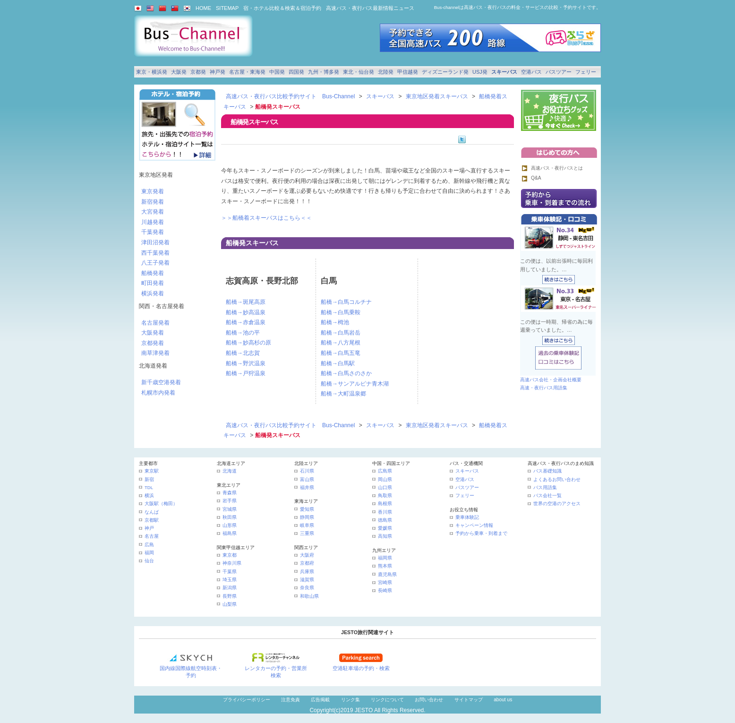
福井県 (307, 487)
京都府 (307, 563)
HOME (203, 8)
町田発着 (152, 283)
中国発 (277, 72)
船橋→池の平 (243, 332)
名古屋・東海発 (247, 72)
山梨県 (229, 604)
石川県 (307, 470)
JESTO (364, 710)
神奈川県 (231, 563)
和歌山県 (309, 596)
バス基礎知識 (547, 470)
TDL (149, 487)
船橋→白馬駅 (338, 363)
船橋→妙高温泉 (245, 312)
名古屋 (152, 536)
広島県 (385, 470)
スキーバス (504, 72)
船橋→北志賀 (243, 353)
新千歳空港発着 (161, 382)
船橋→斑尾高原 (245, 302)
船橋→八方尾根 (340, 342)
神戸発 (217, 72)
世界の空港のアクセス (557, 503)
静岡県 (307, 517)
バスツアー (559, 72)
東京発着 (152, 191)
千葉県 (229, 571)
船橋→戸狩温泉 (245, 373)
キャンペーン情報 (474, 525)
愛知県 (307, 509)
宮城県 (229, 509)
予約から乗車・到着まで (481, 533)
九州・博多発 (323, 72)
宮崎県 (385, 582)
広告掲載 (320, 699)
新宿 (149, 479)
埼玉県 (229, 579)
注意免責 (290, 699)
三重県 (307, 533)
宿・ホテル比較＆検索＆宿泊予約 (282, 8)
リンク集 (350, 699)
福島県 (229, 533)
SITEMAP (227, 8)
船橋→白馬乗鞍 (340, 312)
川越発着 (152, 222)
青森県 (229, 492)
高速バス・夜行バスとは (557, 168)
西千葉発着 (155, 253)
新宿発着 (152, 201)
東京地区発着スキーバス (437, 96)
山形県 (229, 525)
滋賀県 (307, 579)
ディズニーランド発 (445, 72)
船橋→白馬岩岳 (340, 332)
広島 (149, 544)
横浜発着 (152, 293)
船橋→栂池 (335, 322)
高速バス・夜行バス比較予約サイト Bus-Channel (290, 96)
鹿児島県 (387, 574)
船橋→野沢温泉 (245, 363)
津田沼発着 (155, 242)
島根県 (385, 503)
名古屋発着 (155, 322)
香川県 (385, 512)
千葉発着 (152, 232)
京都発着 (152, 343)
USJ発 (479, 72)
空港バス (531, 72)
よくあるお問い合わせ (557, 479)
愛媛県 (385, 528)
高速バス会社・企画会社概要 (550, 379)
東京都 (229, 555)
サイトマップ (468, 699)
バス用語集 (545, 487)
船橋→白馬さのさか (346, 373)
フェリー (585, 72)
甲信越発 (407, 72)
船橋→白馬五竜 (340, 353)
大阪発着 (152, 332)
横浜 (149, 495)
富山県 (307, 479)
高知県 (385, 536)
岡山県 (385, 479)
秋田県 (229, 517)
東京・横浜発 (151, 72)
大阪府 (307, 555)
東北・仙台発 (358, 72)
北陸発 (385, 72)
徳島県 (385, 520)
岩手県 (229, 500)
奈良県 (307, 587)
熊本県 (385, 565)
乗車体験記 (467, 517)
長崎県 (385, 590)
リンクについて (387, 699)
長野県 (229, 596)
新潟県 (229, 587)
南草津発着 (155, 353)
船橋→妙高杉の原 (248, 342)
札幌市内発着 (158, 392)
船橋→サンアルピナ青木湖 (355, 383)
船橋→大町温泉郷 (343, 393)
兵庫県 (307, 571)
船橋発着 (152, 273)
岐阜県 (307, 525)
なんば (152, 512)
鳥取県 (385, 495)
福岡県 (385, 557)
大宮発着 (152, 211)
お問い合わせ (429, 699)
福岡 (149, 552)
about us (503, 699)
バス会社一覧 (547, 495)
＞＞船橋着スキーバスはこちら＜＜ (266, 218)
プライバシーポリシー (246, 699)
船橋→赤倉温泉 (245, 322)
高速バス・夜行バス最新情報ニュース (370, 8)
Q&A (536, 178)
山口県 (385, 487)
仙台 (149, 560)
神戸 (149, 528)
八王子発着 (155, 262)
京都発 (198, 72)
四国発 (296, 72)
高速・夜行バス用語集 (543, 387)
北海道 (229, 470)
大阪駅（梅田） (161, 503)
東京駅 (152, 470)
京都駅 (152, 520)
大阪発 (179, 72)
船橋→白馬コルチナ (346, 302)
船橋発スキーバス (252, 243)
